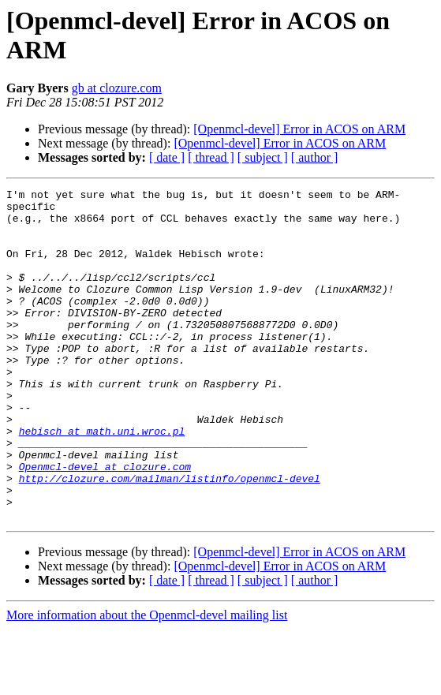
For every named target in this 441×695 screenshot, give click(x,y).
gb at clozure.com (117, 88)
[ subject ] (262, 157)
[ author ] (314, 157)
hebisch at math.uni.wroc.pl (102, 480)
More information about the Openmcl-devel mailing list (146, 681)
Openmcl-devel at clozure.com (105, 523)
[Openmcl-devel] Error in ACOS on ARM (299, 129)
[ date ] (167, 157)
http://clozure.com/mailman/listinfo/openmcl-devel (169, 537)
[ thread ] (211, 157)
